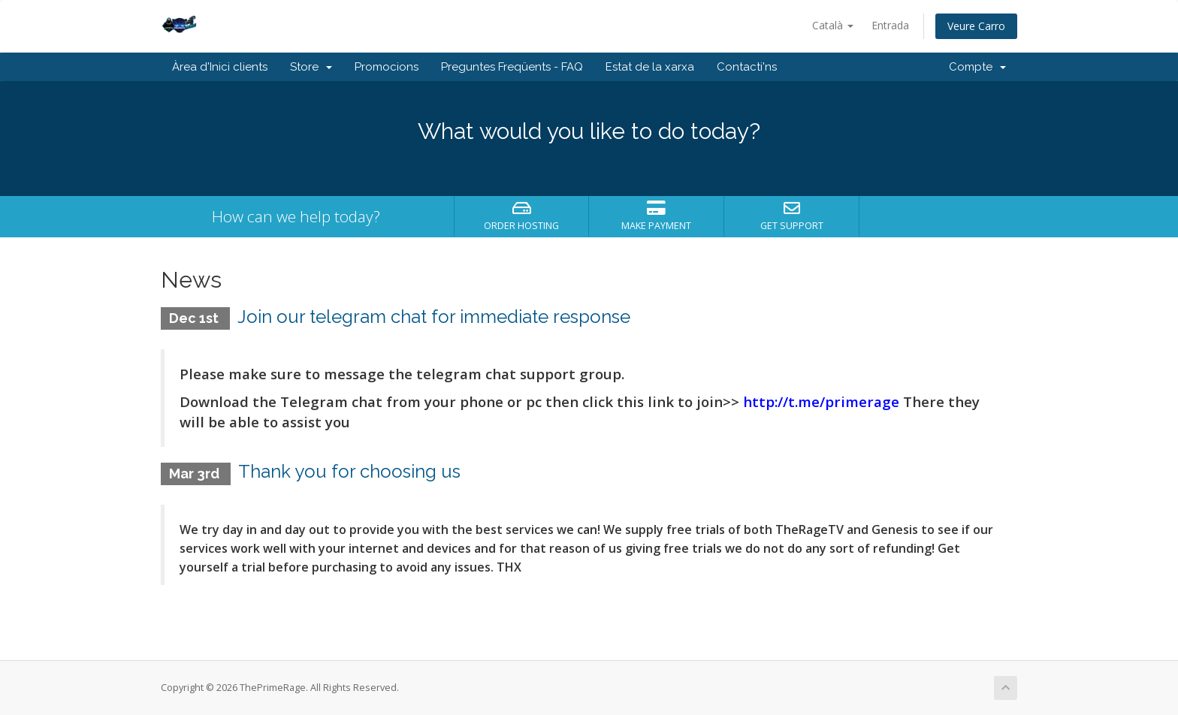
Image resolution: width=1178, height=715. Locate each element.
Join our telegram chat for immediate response (433, 316)
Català (832, 25)
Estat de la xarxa (650, 67)
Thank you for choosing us (349, 471)
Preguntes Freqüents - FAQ (512, 67)
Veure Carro (976, 26)
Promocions (386, 67)
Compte (977, 67)
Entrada (890, 25)
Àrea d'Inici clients (219, 67)
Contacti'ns (747, 67)
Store (311, 67)
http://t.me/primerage (821, 401)
